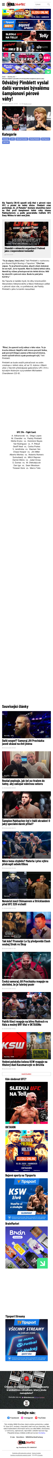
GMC (19, 244)
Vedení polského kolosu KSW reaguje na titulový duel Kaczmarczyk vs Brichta (24, 1070)
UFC (14, 76)
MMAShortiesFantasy (35, 1437)
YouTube (42, 1418)
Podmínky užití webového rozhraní (21, 1453)
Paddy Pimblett (38, 140)
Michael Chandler (24, 140)
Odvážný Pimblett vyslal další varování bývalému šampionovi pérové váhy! (25, 78)
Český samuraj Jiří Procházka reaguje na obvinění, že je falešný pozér (25, 989)
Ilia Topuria (7, 143)
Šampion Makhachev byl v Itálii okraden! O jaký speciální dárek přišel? (26, 826)
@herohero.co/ (33, 1397)
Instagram (27, 1418)
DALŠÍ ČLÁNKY (26, 1081)
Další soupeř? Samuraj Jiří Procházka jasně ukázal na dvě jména (23, 745)
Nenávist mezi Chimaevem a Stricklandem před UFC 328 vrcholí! (26, 907)
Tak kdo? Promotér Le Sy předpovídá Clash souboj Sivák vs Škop (26, 948)
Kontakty (42, 1433)
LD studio (40, 1455)
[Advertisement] (26, 174)
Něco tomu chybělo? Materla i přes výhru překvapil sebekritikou (25, 867)
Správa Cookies (37, 1453)
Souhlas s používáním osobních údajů (21, 1455)
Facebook (11, 1418)
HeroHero (19, 1437)
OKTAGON (14, 778)
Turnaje (15, 244)
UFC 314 (17, 143)
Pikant (13, 940)
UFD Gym (25, 244)
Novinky (10, 76)
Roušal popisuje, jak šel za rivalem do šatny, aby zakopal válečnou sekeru (23, 785)
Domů (4, 76)
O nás (10, 1437)
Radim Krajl (28, 104)
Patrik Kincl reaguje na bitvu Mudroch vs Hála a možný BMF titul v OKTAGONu (25, 1029)
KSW (12, 1062)
